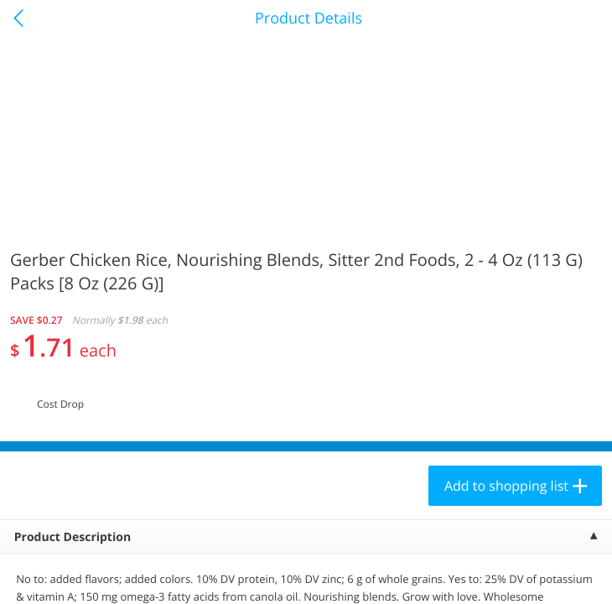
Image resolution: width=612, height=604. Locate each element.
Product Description (72, 537)
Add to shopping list (506, 485)
